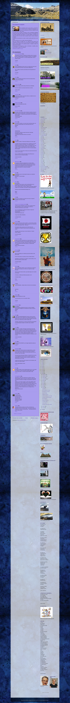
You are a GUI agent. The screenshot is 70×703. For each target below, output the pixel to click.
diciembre (44, 374)
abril (43, 386)
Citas (41, 126)
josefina (16, 393)
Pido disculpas (44, 398)
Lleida (41, 149)
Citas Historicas (42, 127)
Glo (15, 197)
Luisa (16, 327)
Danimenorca (17, 161)
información (42, 143)
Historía (41, 141)
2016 (42, 364)
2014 (42, 367)
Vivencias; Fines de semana (46, 397)
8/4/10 (16, 402)
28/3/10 (16, 364)
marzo (43, 387)
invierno (41, 144)
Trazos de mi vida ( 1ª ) (44, 167)
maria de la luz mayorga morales (20, 204)
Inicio (26, 418)
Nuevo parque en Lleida (46, 390)
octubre (43, 377)
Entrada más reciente (17, 418)
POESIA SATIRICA (45, 394)
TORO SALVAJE (18, 102)
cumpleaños (42, 131)
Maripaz (16, 294)
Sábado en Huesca (45, 400)
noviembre (44, 376)
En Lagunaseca (42, 135)
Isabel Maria (17, 348)
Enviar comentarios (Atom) (21, 420)
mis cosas (42, 153)
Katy (16, 172)
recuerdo (41, 163)
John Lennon (42, 145)
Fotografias (42, 139)
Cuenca (41, 130)
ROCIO (16, 266)
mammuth (37, 700)
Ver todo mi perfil (48, 53)
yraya (16, 341)
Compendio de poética (44, 69)
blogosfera (42, 122)
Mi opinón (42, 152)
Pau (41, 158)
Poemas (41, 161)
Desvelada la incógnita (18, 24)
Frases (41, 140)
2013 (42, 369)
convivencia (42, 128)
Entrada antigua (34, 418)
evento (41, 136)
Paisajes (41, 157)
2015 (42, 366)
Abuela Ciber (17, 84)
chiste (41, 123)
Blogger (47, 700)
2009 (42, 409)
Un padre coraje (44, 401)
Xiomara (16, 405)
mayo (43, 384)
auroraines (17, 94)
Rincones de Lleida (43, 166)
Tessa (16, 181)
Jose (16, 65)
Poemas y (42, 162)
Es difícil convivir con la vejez (47, 404)
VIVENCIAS (17, 5)
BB (15, 283)
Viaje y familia (42, 169)
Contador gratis (42, 35)
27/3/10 (16, 301)
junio (43, 383)
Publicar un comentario (17, 413)
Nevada (41, 154)
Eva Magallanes (18, 376)
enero (43, 407)
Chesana (16, 221)
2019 (42, 363)
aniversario (42, 119)
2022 (42, 360)
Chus (16, 140)
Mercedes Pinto (17, 110)
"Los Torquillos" (42, 118)
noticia (41, 156)
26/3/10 (16, 235)
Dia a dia (41, 132)
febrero (43, 406)
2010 (42, 373)
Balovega (16, 250)
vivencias (41, 171)
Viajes (41, 170)
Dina (16, 315)
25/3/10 (16, 61)
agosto (43, 380)
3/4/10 (16, 390)
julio (43, 381)
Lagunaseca (42, 148)
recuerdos (42, 165)
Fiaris (16, 77)
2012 (42, 370)
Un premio (44, 388)
